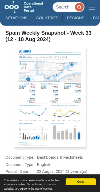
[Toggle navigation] (92, 7)
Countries (47, 18)
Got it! (80, 181)
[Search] (69, 7)
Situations (16, 18)
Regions (75, 18)
